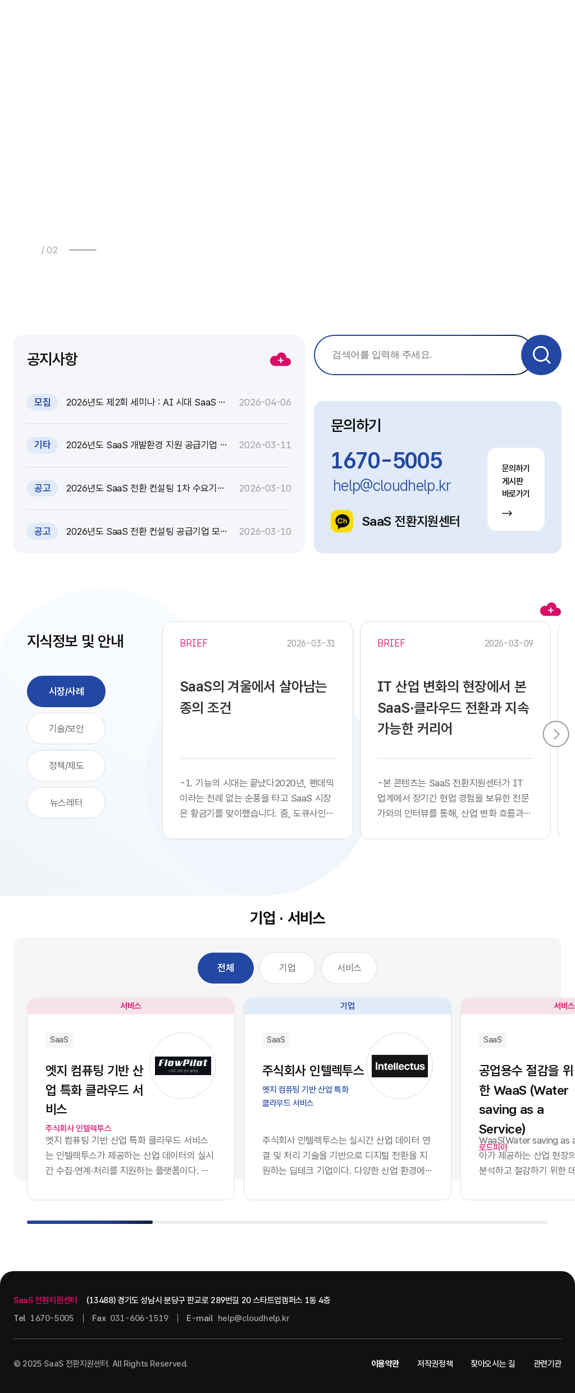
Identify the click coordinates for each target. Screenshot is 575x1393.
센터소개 (479, 25)
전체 (225, 967)
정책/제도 (66, 765)
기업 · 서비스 (410, 25)
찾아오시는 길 (493, 1364)
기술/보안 (66, 728)
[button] (112, 249)
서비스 (349, 967)
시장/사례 (66, 691)
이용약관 (385, 1364)
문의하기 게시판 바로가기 (516, 489)
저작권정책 (435, 1364)
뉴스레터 (66, 802)
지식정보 (325, 25)
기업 (287, 967)
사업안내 (171, 25)
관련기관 (547, 1364)
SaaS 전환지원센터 (395, 521)
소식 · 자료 (252, 25)
